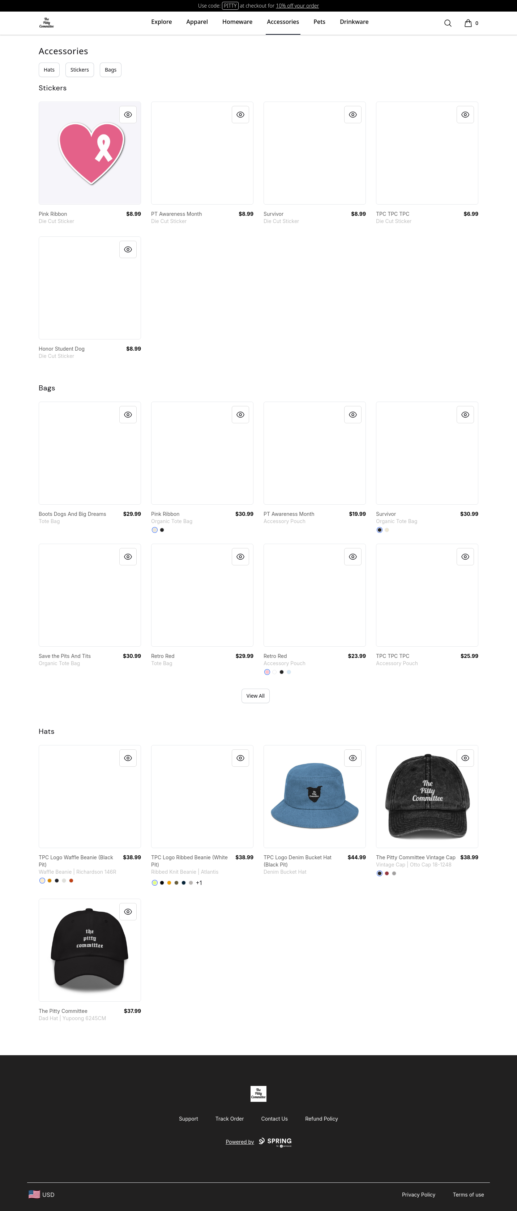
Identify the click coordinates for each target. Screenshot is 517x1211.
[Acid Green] (155, 883)
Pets (319, 22)
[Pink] (267, 672)
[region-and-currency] (42, 1194)
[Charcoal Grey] (394, 873)
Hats (49, 69)
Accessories (283, 22)
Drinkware (354, 22)
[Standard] (274, 672)
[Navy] (183, 883)
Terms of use (468, 1194)
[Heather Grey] (64, 880)
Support (188, 1119)
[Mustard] (169, 883)
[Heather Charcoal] (57, 880)
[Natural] (155, 530)
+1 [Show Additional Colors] (199, 883)
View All (256, 695)
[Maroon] (387, 873)
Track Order (229, 1119)
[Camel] (49, 880)
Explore (161, 22)
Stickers (79, 69)
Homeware (237, 22)
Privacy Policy (419, 1194)
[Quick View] (128, 114)
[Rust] (71, 880)
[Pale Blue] (289, 672)
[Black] (162, 530)
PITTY (230, 5)
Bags (110, 69)
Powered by (258, 1143)
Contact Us (274, 1119)
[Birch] (42, 880)
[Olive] (176, 883)
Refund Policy (321, 1119)
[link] (90, 153)
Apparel (197, 22)
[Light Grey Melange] (191, 883)
